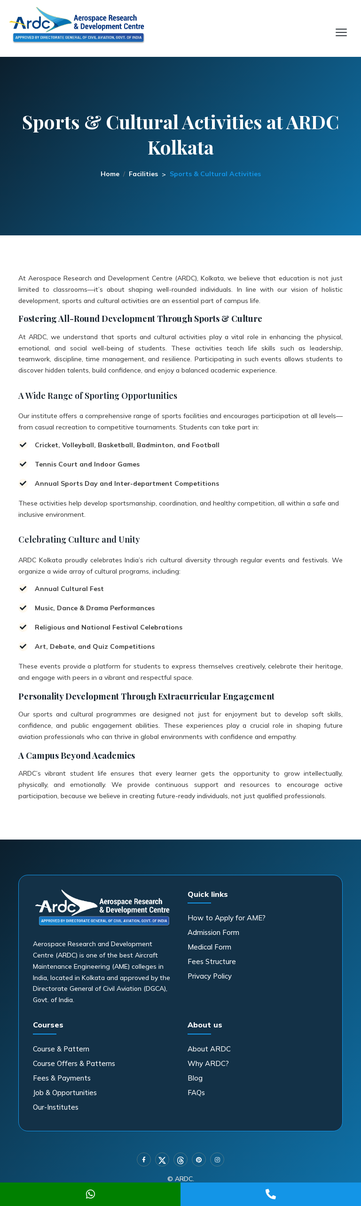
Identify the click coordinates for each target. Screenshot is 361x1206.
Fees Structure (212, 961)
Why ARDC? (208, 1063)
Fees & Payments (62, 1078)
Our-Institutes (55, 1107)
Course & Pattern (61, 1048)
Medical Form (209, 946)
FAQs (196, 1092)
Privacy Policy (210, 976)
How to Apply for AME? (227, 917)
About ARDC (209, 1048)
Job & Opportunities (65, 1092)
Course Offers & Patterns (74, 1063)
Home (110, 174)
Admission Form (213, 932)
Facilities (143, 174)
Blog (195, 1078)
